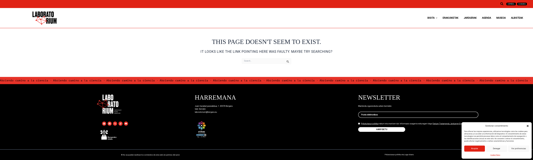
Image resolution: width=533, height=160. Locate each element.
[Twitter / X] (115, 124)
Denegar (496, 148)
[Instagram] (104, 124)
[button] (527, 126)
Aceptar (474, 148)
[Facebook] (110, 124)
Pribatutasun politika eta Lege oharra (399, 155)
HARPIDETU (381, 131)
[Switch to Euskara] (522, 4)
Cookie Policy (495, 155)
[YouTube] (126, 124)
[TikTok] (120, 124)
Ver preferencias (518, 148)
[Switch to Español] (511, 4)
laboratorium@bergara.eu (206, 112)
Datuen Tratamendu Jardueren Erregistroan (451, 126)
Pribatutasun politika (369, 126)
